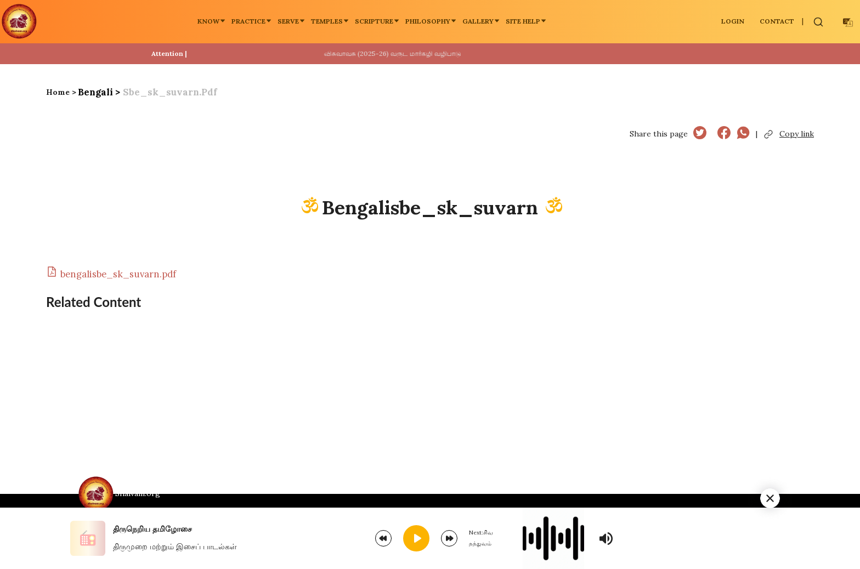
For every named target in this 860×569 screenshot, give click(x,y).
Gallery (481, 21)
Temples (330, 21)
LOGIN (732, 21)
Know (211, 21)
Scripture (377, 21)
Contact (777, 21)
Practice (251, 21)
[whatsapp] (743, 134)
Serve (291, 21)
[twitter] (700, 134)
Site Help (526, 21)
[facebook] (724, 134)
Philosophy (431, 21)
